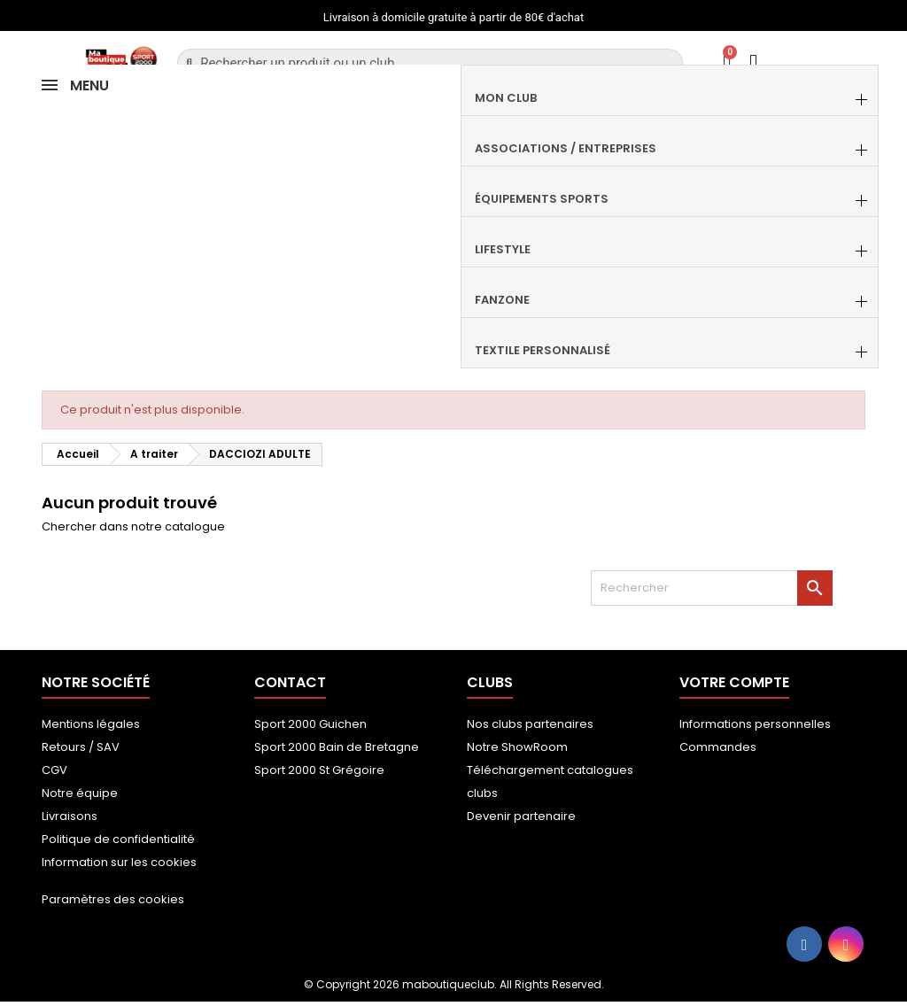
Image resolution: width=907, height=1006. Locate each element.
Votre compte (734, 682)
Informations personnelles (755, 724)
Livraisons (69, 816)
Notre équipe (80, 793)
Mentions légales (91, 724)
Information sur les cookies (119, 862)
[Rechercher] (712, 588)
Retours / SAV (81, 747)
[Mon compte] (753, 62)
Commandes (717, 747)
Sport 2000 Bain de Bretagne (336, 747)
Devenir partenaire (521, 816)
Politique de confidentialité (118, 839)
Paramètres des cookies (113, 899)
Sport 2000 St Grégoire (319, 770)
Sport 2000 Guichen (310, 724)
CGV (54, 770)
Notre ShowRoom (517, 747)
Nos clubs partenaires (530, 724)
